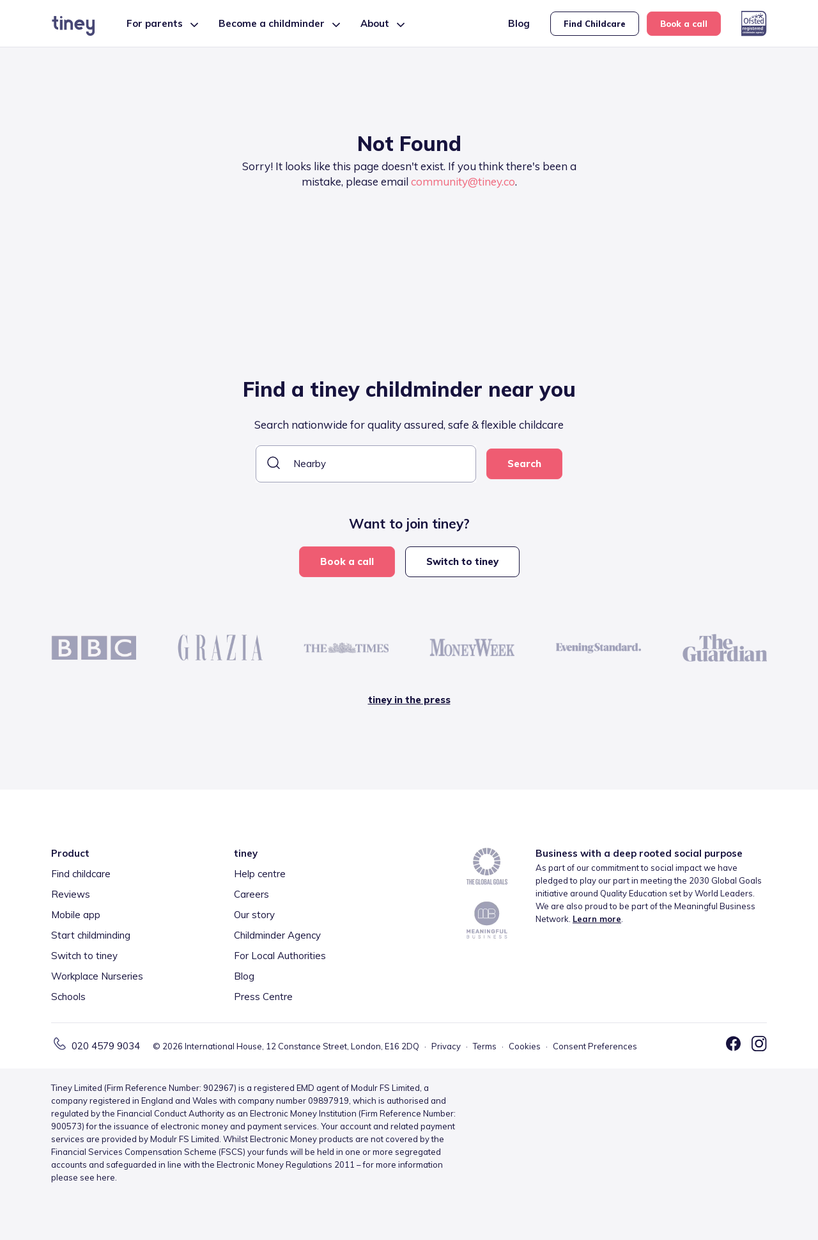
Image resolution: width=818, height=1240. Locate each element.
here (105, 1177)
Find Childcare (595, 24)
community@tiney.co (463, 181)
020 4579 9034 (106, 1046)
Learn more (597, 919)
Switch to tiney (462, 561)
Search (524, 463)
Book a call (683, 24)
